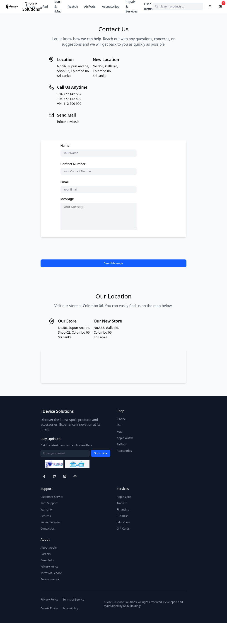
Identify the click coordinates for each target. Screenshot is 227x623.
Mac (119, 432)
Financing (123, 509)
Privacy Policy (49, 567)
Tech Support (49, 503)
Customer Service (52, 497)
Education (123, 522)
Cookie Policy (49, 608)
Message (67, 199)
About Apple (49, 548)
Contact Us (48, 528)
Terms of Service (51, 573)
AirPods (90, 6)
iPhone (30, 6)
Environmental (50, 579)
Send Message (113, 263)
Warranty (47, 509)
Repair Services (50, 522)
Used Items (148, 6)
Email (64, 182)
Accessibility (70, 608)
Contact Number (73, 164)
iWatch (73, 6)
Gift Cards (123, 528)
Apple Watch (125, 438)
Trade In (122, 503)
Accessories (110, 6)
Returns (46, 516)
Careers (46, 554)
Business (122, 516)
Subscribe (100, 453)
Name (65, 145)
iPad (44, 6)
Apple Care (124, 497)
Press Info (47, 560)
